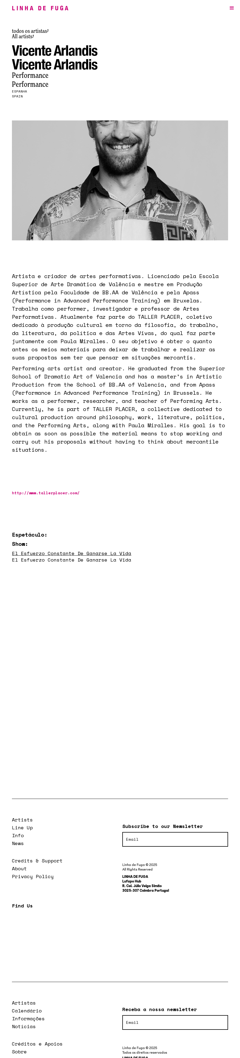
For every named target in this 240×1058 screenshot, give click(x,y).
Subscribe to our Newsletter (162, 826)
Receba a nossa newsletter (159, 1009)
